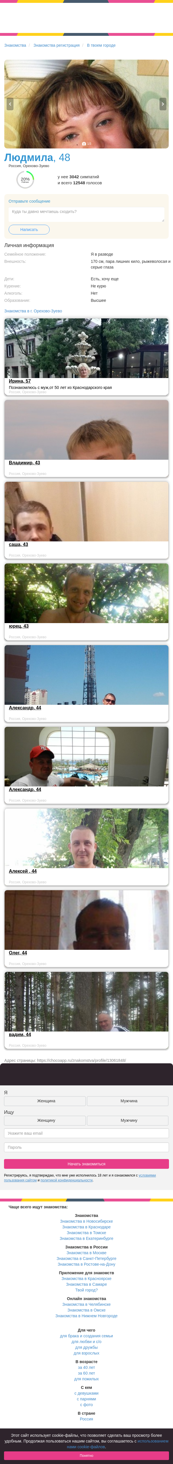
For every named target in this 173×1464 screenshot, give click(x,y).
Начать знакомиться (87, 1164)
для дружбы (86, 1347)
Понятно (86, 1456)
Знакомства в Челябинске (86, 1304)
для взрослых (86, 1353)
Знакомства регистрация (57, 45)
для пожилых (86, 1379)
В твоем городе (101, 45)
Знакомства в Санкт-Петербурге (86, 1258)
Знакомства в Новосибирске (86, 1221)
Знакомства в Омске (86, 1310)
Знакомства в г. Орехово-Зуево (33, 311)
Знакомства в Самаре (86, 1284)
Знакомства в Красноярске (86, 1278)
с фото (86, 1404)
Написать (29, 229)
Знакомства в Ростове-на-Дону (86, 1264)
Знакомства (15, 45)
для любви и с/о (86, 1341)
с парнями (86, 1399)
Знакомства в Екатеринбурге (86, 1238)
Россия (86, 1419)
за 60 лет (86, 1373)
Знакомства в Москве (86, 1252)
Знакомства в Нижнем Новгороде (86, 1316)
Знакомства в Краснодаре (86, 1227)
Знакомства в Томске (86, 1232)
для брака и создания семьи (86, 1336)
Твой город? (86, 1290)
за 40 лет (86, 1367)
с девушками (87, 1393)
